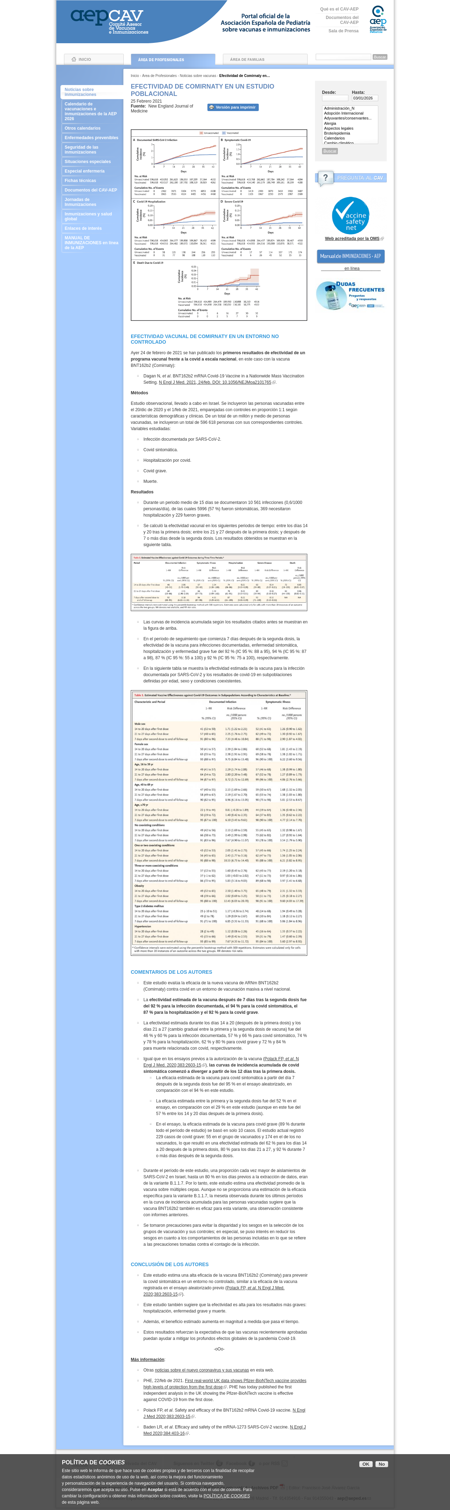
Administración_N (350, 108)
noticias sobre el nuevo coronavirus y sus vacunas (202, 1370)
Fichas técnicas (91, 180)
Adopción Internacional (350, 113)
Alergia (350, 123)
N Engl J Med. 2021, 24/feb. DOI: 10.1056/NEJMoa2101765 (215, 382)
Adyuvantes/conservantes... (350, 118)
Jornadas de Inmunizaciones (91, 202)
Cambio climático (350, 143)
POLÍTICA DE (227, 1495)
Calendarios (350, 138)
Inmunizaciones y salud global (91, 216)
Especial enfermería (91, 171)
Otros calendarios (91, 128)
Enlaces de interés (91, 228)
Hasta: (358, 92)
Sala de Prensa (344, 30)
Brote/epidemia (350, 133)
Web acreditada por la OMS (352, 238)
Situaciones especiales (91, 161)
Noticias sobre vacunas (198, 76)
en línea (352, 268)
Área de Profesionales (173, 59)
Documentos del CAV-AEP (342, 20)
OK (365, 1464)
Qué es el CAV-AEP (339, 9)
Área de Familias (265, 59)
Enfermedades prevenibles (91, 138)
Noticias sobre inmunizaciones (80, 92)
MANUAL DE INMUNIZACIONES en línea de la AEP (91, 243)
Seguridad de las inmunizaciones (91, 149)
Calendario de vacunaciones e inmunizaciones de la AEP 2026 (91, 111)
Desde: (329, 92)
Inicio (94, 59)
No (382, 1464)
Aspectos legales (350, 128)
